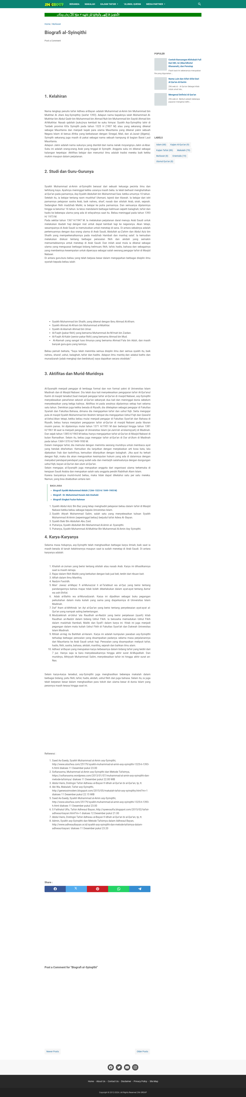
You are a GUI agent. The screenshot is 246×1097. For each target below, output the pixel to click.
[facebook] (55, 889)
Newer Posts (52, 1051)
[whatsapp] (118, 889)
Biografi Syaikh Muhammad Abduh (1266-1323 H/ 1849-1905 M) (85, 490)
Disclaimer (126, 1081)
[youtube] (127, 1067)
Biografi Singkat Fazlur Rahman (69, 499)
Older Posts (142, 1051)
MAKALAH (90, 4)
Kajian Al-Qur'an (179, 144)
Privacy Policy (140, 1081)
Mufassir (162, 156)
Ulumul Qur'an (164, 161)
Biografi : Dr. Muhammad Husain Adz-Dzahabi (76, 495)
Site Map (154, 1081)
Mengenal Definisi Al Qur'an (182, 94)
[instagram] (135, 1067)
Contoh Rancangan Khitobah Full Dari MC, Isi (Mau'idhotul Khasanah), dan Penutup (184, 63)
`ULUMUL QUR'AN (132, 4)
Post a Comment (53, 40)
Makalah (183, 150)
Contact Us (113, 1081)
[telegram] (139, 889)
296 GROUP (142, 1092)
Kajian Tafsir (164, 150)
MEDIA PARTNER (154, 4)
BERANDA (74, 4)
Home (91, 1081)
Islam (161, 144)
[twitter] (76, 889)
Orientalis (179, 156)
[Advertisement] (97, 68)
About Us (100, 1081)
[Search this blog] (199, 4)
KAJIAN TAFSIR (108, 4)
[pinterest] (97, 889)
